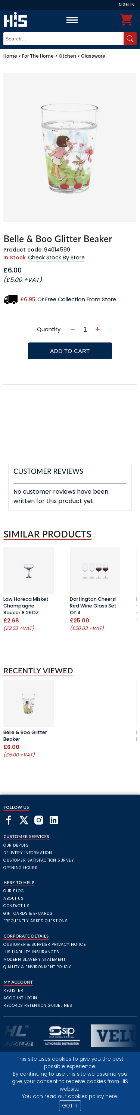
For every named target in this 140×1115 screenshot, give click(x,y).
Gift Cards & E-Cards (27, 913)
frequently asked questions (35, 921)
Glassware (93, 56)
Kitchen (67, 56)
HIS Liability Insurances (31, 952)
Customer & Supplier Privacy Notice (44, 944)
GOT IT (70, 1105)
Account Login (20, 998)
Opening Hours (20, 868)
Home (10, 56)
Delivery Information (27, 853)
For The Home (38, 56)
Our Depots (15, 845)
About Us (13, 898)
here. (111, 1096)
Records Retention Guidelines (37, 1005)
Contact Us (16, 906)
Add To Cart (70, 351)
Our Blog (13, 891)
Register (13, 990)
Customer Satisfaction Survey (38, 860)
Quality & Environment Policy (37, 967)
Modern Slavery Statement (34, 959)
